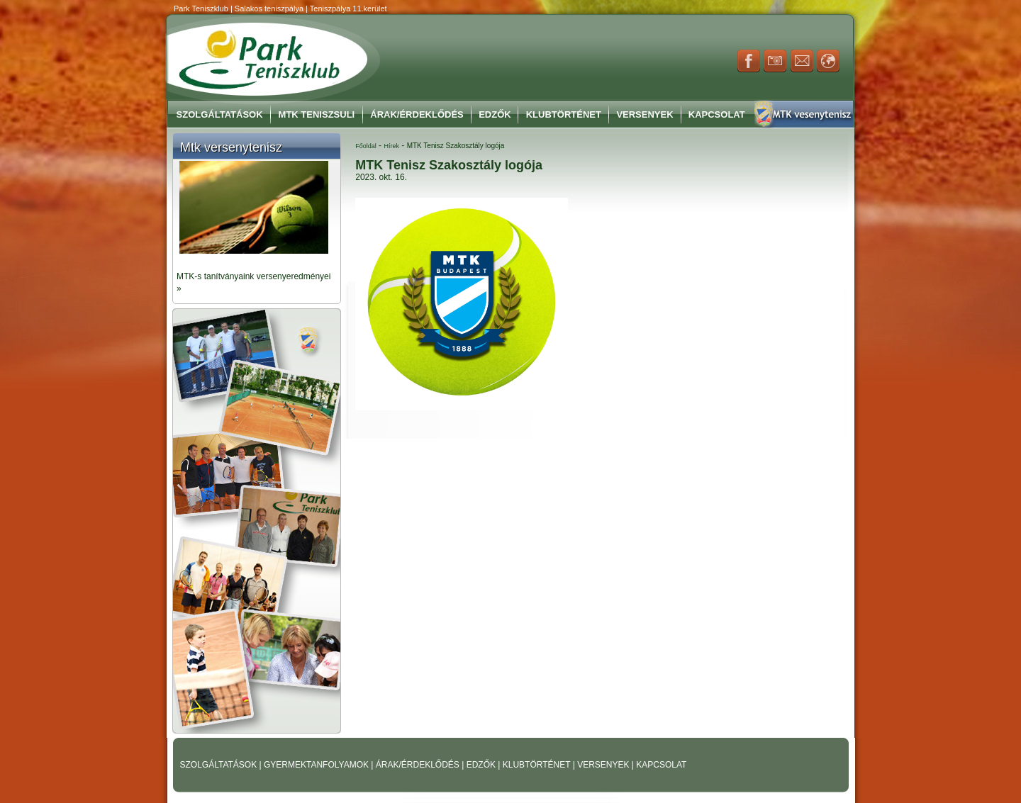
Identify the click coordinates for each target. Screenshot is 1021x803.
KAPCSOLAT (661, 765)
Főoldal (365, 146)
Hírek (391, 146)
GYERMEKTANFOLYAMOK (317, 765)
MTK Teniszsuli (317, 114)
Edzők (495, 114)
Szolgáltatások (220, 114)
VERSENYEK (604, 765)
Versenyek (644, 114)
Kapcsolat (716, 114)
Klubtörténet (563, 114)
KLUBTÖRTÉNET (538, 765)
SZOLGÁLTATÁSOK (220, 765)
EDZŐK (482, 765)
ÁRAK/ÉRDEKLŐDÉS (417, 765)
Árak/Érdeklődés (416, 114)
